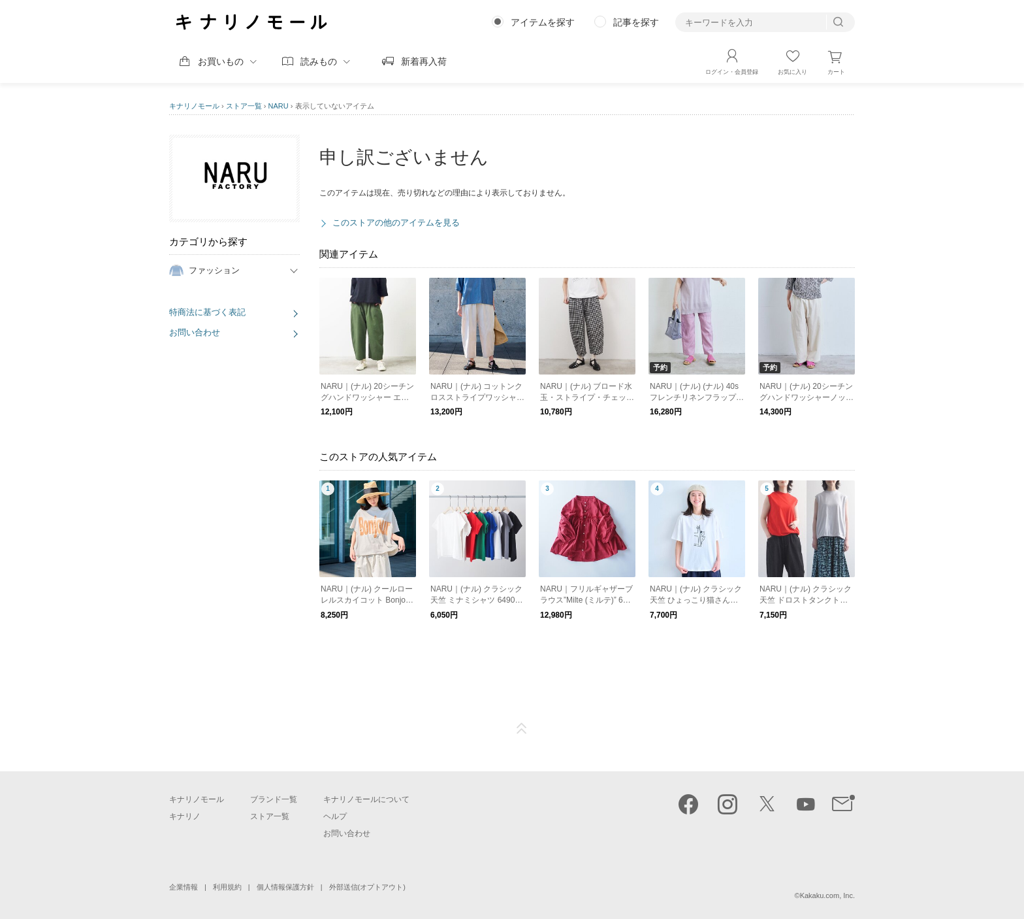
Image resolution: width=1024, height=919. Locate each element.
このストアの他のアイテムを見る (396, 222)
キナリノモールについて (366, 799)
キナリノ (184, 816)
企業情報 (183, 887)
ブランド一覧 (273, 799)
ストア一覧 (244, 106)
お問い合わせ (194, 332)
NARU (278, 106)
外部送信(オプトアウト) (367, 887)
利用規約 (227, 887)
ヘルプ (335, 816)
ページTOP (522, 729)
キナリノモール (194, 106)
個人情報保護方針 (285, 887)
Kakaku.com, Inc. (827, 895)
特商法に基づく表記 (207, 312)
